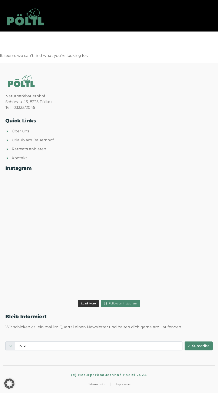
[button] (9, 383)
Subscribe (198, 346)
